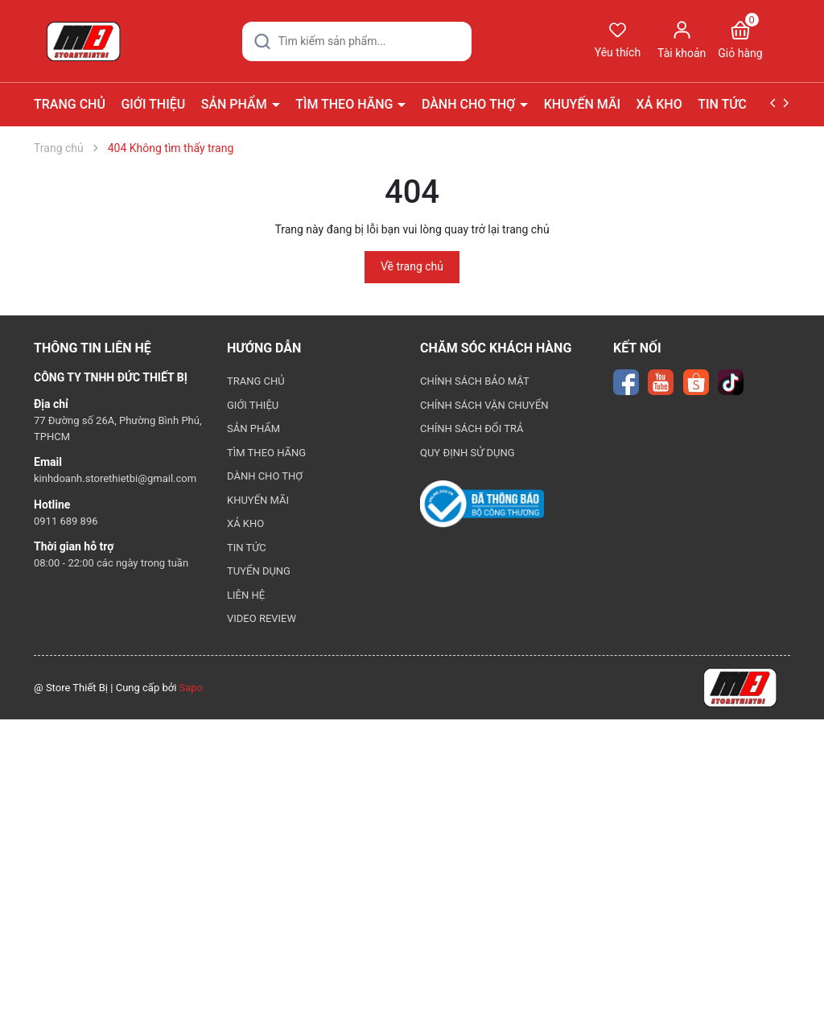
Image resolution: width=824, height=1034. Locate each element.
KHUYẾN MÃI (582, 104)
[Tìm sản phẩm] (357, 41)
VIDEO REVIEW (261, 618)
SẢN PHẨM (235, 104)
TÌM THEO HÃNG (345, 104)
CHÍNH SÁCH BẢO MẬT (474, 381)
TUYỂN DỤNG (258, 571)
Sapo (191, 688)
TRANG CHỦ (69, 104)
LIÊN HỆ (246, 595)
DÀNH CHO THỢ (470, 104)
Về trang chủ (412, 266)
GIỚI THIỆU (153, 104)
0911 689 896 (66, 521)
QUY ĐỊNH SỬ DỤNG (467, 453)
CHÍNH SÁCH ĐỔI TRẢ (472, 428)
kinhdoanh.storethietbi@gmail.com (115, 478)
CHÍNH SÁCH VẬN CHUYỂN (484, 405)
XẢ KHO (659, 104)
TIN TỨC (724, 104)
